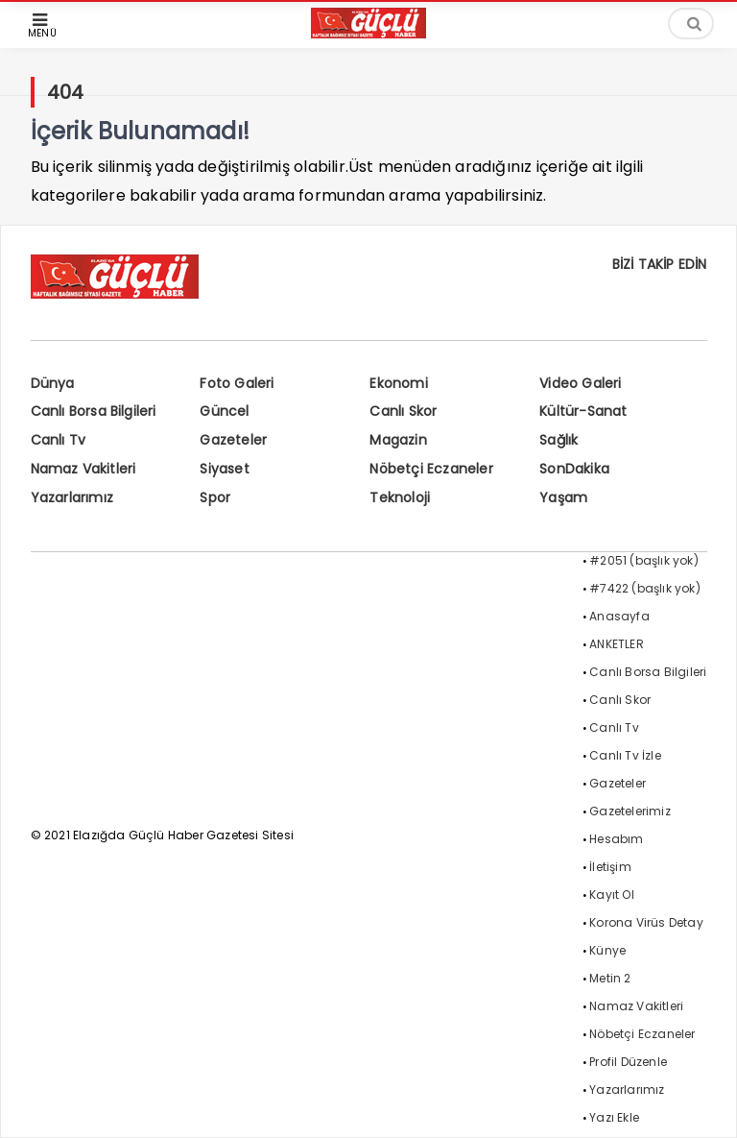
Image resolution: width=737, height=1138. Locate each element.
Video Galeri (580, 383)
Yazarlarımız (72, 497)
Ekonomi (398, 383)
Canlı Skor (403, 411)
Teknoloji (399, 497)
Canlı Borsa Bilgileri (93, 411)
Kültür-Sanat (583, 411)
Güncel (224, 411)
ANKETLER (616, 644)
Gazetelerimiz (630, 811)
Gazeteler (233, 439)
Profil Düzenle (628, 1061)
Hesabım (616, 839)
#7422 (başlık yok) (645, 588)
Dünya (53, 383)
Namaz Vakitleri (83, 468)
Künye (607, 950)
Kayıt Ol (611, 894)
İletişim (610, 867)
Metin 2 (609, 978)
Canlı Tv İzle (625, 755)
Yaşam (563, 497)
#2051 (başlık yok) (644, 560)
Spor (215, 497)
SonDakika (574, 468)
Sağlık (558, 439)
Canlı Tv (58, 439)
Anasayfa (619, 616)
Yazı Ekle (614, 1117)
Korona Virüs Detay (646, 922)
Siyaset (224, 468)
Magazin (397, 439)
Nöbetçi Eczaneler (430, 468)
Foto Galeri (236, 383)
